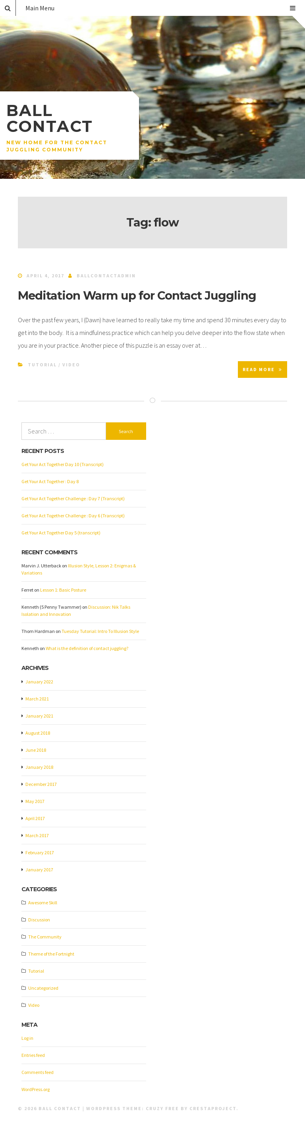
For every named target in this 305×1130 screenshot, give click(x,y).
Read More (262, 369)
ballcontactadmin (106, 276)
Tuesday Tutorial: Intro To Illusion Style (100, 631)
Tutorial (42, 365)
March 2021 (37, 699)
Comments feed (37, 1072)
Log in (27, 1038)
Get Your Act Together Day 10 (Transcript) (62, 464)
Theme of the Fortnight (51, 954)
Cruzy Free (162, 1108)
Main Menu (160, 8)
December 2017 (41, 784)
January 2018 (39, 767)
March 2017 (37, 835)
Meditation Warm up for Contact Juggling (137, 295)
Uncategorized (43, 988)
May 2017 (34, 801)
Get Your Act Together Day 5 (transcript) (60, 533)
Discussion (39, 920)
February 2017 (39, 852)
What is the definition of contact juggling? (87, 648)
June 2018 (35, 750)
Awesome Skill (42, 903)
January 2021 (39, 716)
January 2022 (39, 682)
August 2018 (37, 733)
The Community (45, 937)
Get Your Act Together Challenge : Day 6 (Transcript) (73, 516)
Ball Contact (49, 118)
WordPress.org (35, 1089)
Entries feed (33, 1055)
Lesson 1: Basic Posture (63, 590)
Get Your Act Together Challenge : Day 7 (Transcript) (73, 498)
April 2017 (35, 818)
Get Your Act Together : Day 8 (50, 481)
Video (71, 365)
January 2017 (39, 870)
